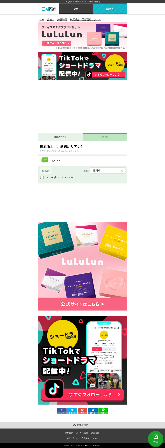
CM (76, 9)
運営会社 (95, 433)
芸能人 (110, 9)
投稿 (155, 442)
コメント (105, 137)
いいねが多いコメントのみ (59, 177)
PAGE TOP (82, 425)
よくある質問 (82, 433)
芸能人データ (60, 137)
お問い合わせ (72, 438)
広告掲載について (89, 438)
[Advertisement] (82, 107)
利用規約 (69, 433)
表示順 (104, 170)
